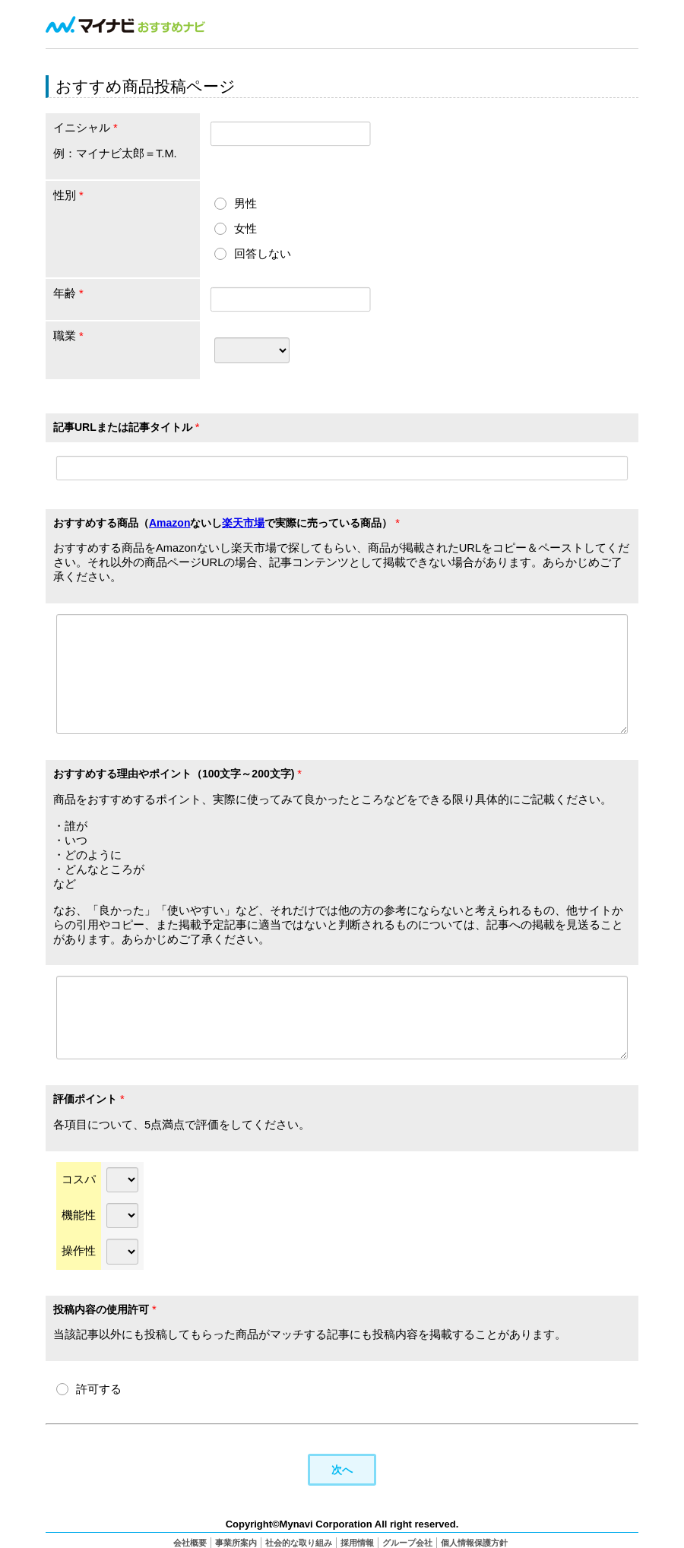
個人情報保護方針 (474, 1541)
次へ (342, 1468)
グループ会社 (407, 1541)
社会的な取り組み (298, 1541)
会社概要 (190, 1541)
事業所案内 (236, 1541)
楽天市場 (243, 523)
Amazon (169, 523)
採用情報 (357, 1541)
